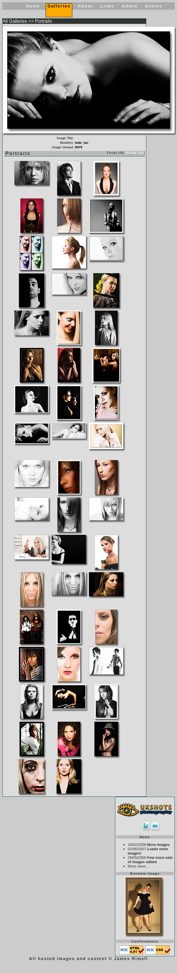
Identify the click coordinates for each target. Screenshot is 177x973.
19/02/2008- (149, 844)
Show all (135, 152)
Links (107, 6)
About (85, 6)
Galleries (58, 6)
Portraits (43, 21)
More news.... (139, 866)
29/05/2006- (150, 859)
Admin (130, 6)
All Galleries (15, 21)
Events (153, 6)
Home (33, 6)
